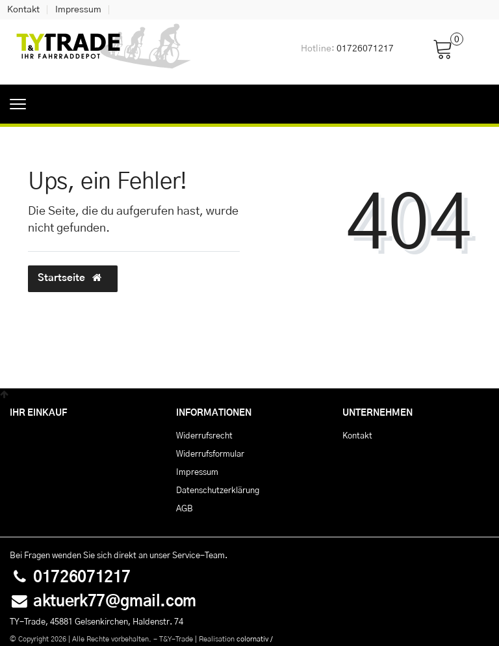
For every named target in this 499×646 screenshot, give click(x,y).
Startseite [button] (73, 278)
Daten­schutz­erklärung (217, 490)
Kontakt (23, 9)
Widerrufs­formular (210, 454)
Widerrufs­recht (204, 435)
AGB (184, 508)
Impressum (78, 9)
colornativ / (255, 639)
